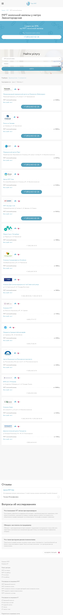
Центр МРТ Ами (8, 179)
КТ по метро (5, 575)
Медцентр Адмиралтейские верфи (14, 332)
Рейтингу (19, 82)
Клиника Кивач (8, 407)
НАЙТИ (31, 69)
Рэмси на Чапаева (8, 123)
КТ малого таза (6, 609)
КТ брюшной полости (8, 600)
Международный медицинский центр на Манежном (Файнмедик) (24, 94)
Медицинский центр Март (11, 152)
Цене (13, 82)
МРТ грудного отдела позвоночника (12, 591)
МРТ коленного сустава (8, 593)
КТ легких (4, 607)
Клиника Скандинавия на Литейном (14, 260)
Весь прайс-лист (8, 102)
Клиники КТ (5, 564)
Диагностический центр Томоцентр (14, 431)
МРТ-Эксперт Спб (9, 206)
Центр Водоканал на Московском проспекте (17, 359)
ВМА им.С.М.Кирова (9, 382)
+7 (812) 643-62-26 (60, 3)
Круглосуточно (13, 78)
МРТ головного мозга (8, 586)
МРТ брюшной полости (8, 584)
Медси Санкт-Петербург (11, 234)
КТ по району (5, 577)
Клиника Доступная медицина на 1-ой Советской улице (21, 284)
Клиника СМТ (7, 308)
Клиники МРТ (5, 562)
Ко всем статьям (50, 553)
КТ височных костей (7, 603)
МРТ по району (6, 573)
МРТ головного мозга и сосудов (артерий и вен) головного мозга (20, 589)
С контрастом (22, 78)
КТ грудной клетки (7, 605)
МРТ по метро (6, 570)
